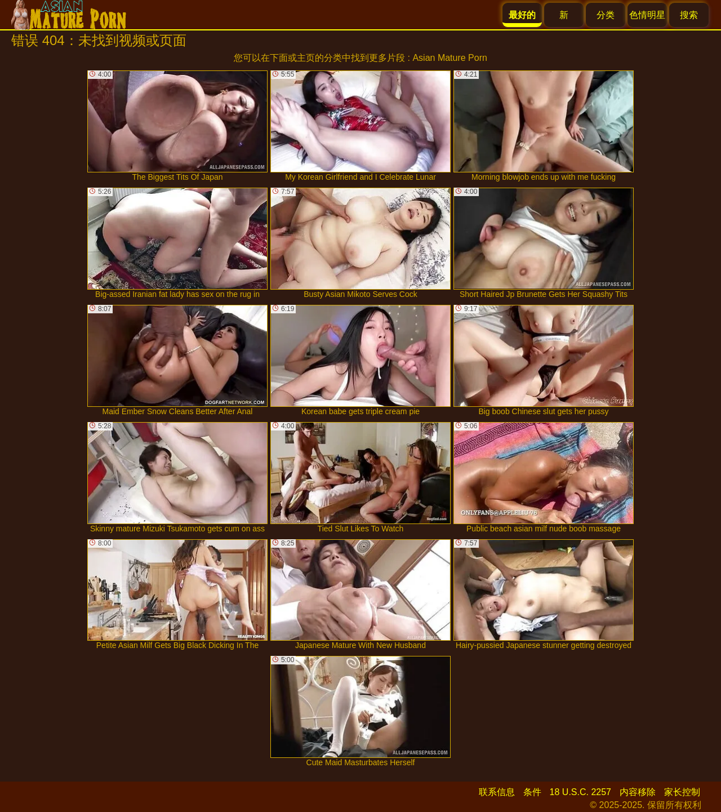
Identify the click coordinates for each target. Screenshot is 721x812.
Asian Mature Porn (449, 58)
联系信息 (497, 792)
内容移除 (638, 792)
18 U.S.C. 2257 (580, 792)
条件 (532, 792)
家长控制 (682, 792)
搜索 (689, 15)
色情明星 (647, 15)
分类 (606, 15)
